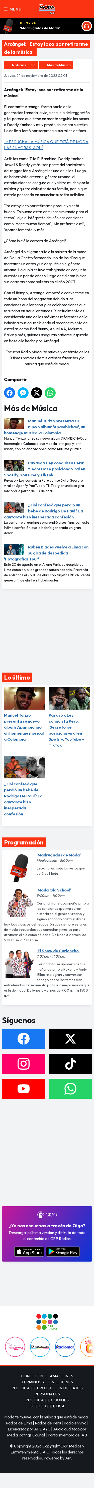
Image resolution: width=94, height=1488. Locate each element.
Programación (24, 842)
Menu (12, 9)
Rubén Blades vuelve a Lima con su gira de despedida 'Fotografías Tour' (46, 552)
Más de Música (59, 65)
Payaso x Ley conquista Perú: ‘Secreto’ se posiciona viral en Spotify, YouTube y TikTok (44, 468)
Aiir (68, 1457)
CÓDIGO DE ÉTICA (47, 1405)
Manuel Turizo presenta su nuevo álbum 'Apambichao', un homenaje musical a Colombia (44, 426)
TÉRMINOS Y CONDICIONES (47, 1381)
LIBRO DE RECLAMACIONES (47, 1375)
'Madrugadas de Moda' (40, 28)
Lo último (17, 677)
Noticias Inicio (24, 65)
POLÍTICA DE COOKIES (47, 1399)
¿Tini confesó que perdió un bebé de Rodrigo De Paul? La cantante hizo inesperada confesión (43, 510)
